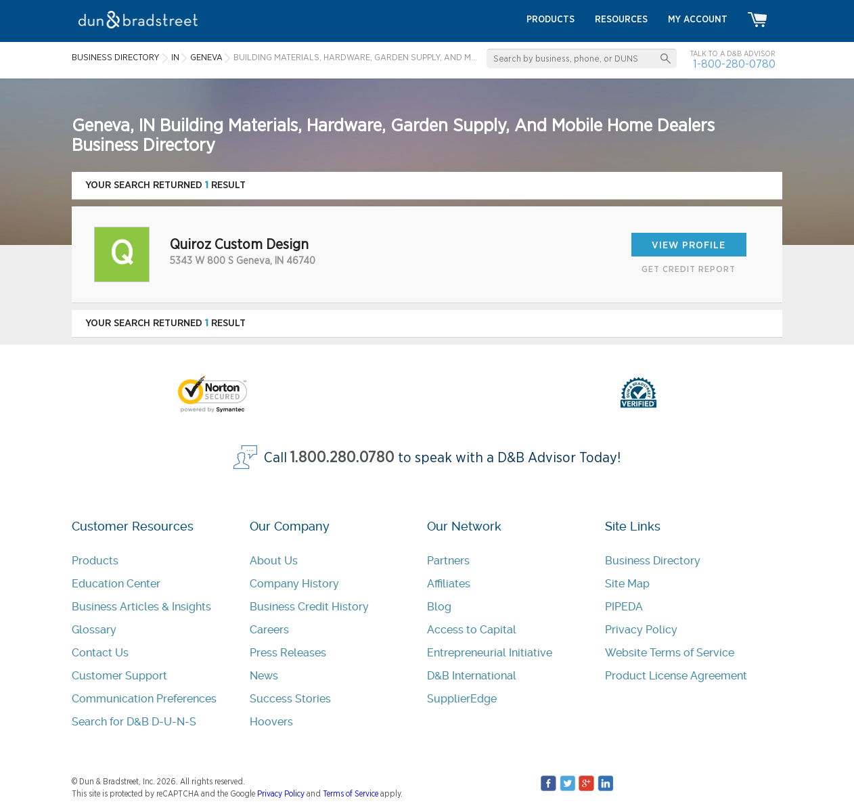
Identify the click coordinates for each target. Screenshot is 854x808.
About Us (274, 560)
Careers (269, 629)
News (264, 675)
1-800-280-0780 (734, 64)
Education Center (116, 583)
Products (95, 560)
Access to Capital (471, 629)
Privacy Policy (641, 629)
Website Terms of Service (669, 652)
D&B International (471, 675)
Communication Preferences (144, 698)
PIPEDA (624, 606)
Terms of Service (350, 794)
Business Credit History (309, 606)
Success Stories (290, 698)
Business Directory (652, 560)
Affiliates (448, 583)
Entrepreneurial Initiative (489, 652)
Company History (294, 583)
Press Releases (288, 652)
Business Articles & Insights (141, 606)
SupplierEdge (462, 698)
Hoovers (271, 721)
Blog (439, 606)
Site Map (627, 583)
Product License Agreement (676, 675)
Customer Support (119, 675)
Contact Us (100, 652)
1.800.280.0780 (342, 458)
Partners (448, 560)
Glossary (94, 629)
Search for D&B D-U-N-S (134, 721)
